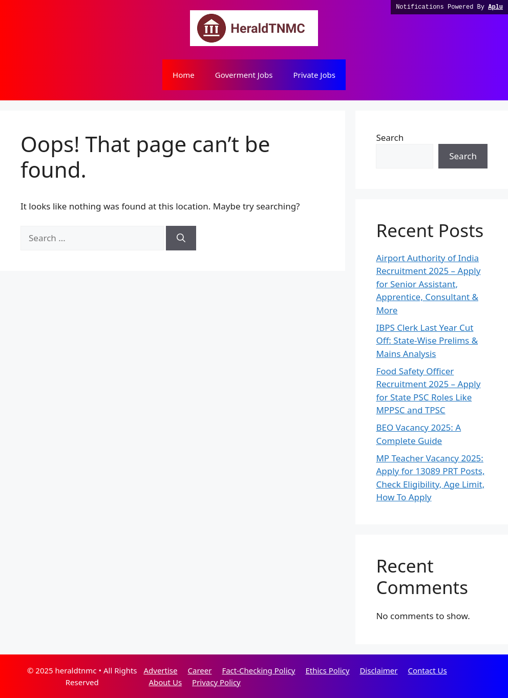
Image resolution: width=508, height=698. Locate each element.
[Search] (181, 238)
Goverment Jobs (244, 75)
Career (199, 670)
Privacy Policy (216, 682)
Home (184, 75)
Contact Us (427, 670)
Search (390, 137)
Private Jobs (314, 75)
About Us (165, 682)
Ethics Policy (327, 670)
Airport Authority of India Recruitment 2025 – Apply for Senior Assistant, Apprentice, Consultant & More (428, 284)
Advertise (160, 670)
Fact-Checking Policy (258, 670)
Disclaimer (378, 670)
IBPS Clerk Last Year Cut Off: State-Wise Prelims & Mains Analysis (427, 340)
